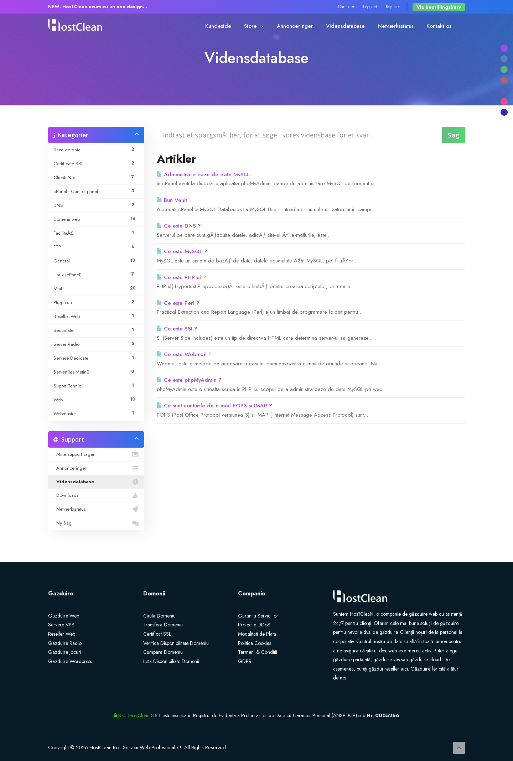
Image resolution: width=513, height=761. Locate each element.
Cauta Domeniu (159, 615)
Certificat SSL (157, 633)
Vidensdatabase (345, 26)
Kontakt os (438, 26)
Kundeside (218, 26)
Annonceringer (295, 26)
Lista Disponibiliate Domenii (171, 661)
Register (393, 6)
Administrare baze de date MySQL (204, 174)
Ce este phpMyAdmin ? (189, 380)
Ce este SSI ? (177, 329)
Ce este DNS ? (179, 226)
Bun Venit (172, 200)
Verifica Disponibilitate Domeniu (176, 643)
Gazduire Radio (65, 643)
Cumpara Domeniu (163, 652)
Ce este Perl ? (178, 303)
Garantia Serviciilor (258, 615)
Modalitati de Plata (257, 633)
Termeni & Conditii (257, 652)
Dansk (346, 6)
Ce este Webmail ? (184, 354)
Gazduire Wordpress (70, 661)
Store (254, 26)
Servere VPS (61, 624)
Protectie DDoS (254, 624)
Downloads (96, 495)
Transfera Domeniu (163, 624)
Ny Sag (96, 523)
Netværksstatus (396, 26)
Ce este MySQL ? (182, 251)
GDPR (245, 661)
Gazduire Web (63, 615)
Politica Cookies (254, 643)
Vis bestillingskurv (438, 7)
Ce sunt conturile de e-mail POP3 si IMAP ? (214, 406)
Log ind (370, 6)
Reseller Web (61, 633)
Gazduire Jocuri (64, 652)
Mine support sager (96, 454)
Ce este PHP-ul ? (181, 277)
